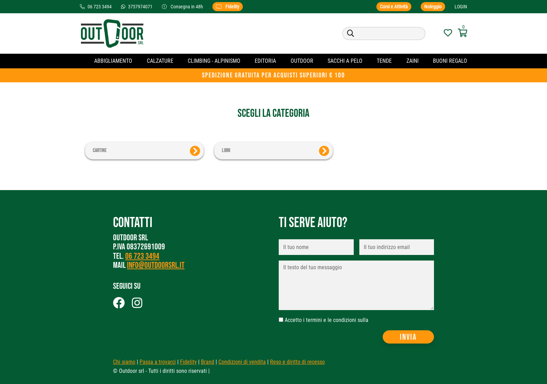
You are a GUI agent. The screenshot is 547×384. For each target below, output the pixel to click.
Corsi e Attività (394, 6)
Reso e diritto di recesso (297, 362)
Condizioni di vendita (242, 362)
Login (461, 6)
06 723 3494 (142, 256)
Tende (384, 61)
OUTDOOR (302, 61)
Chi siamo (124, 362)
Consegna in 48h (183, 6)
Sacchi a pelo (345, 61)
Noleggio (433, 6)
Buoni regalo (450, 61)
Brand (207, 362)
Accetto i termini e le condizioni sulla (326, 320)
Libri (275, 151)
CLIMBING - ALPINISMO (214, 61)
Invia (408, 337)
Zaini (412, 61)
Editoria (265, 61)
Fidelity (227, 6)
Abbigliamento (113, 61)
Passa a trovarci (158, 362)
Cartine (146, 151)
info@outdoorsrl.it (156, 265)
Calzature (160, 61)
